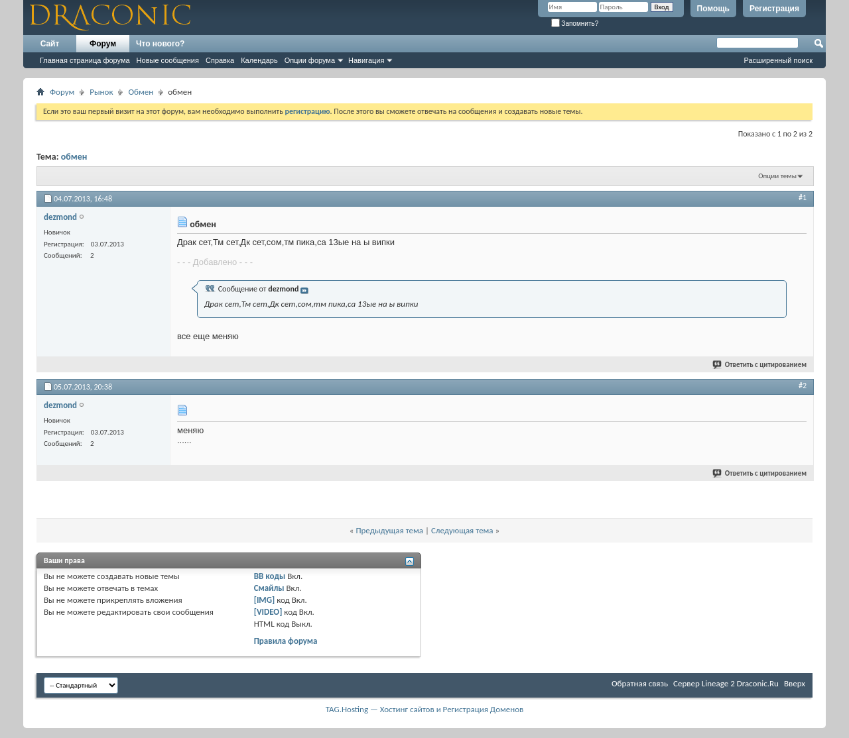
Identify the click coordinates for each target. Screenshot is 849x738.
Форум (103, 43)
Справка (220, 60)
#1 (803, 197)
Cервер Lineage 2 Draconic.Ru (726, 683)
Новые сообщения (168, 60)
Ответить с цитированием (760, 364)
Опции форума (310, 60)
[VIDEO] (268, 612)
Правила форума (286, 641)
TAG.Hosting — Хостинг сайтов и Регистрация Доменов (425, 709)
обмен (74, 156)
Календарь (259, 60)
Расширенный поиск (778, 60)
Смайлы (269, 588)
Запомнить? (575, 23)
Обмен (140, 92)
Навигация (366, 60)
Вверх (794, 683)
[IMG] (264, 600)
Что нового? (160, 43)
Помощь (713, 8)
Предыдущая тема (389, 530)
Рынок (101, 92)
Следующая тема (462, 530)
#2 (803, 385)
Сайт (50, 43)
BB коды (270, 576)
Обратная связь (640, 683)
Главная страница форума (85, 60)
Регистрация (774, 8)
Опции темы (777, 176)
